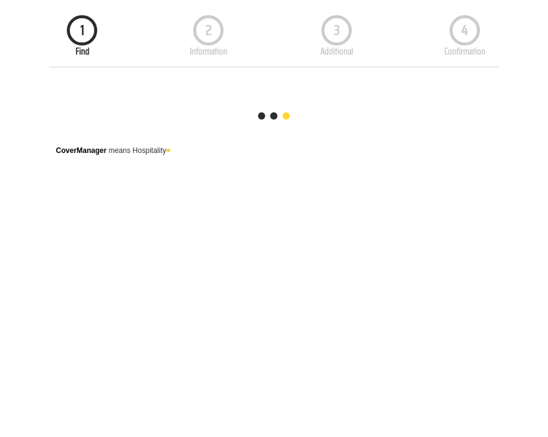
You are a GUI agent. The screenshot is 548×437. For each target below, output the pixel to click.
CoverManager (81, 150)
